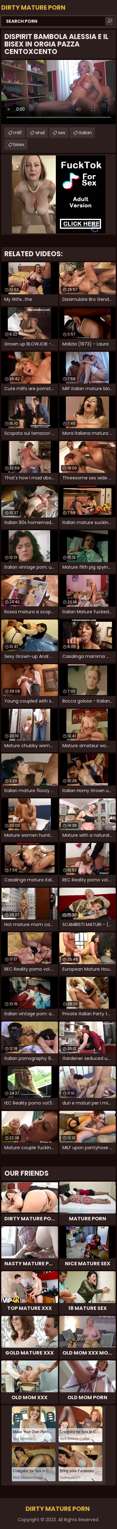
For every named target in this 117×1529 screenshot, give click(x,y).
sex (61, 133)
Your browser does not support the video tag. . (58, 92)
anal (40, 133)
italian (85, 133)
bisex (18, 144)
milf (17, 133)
